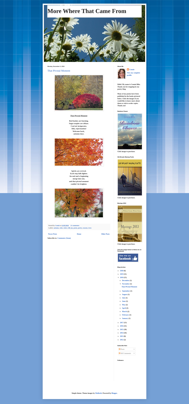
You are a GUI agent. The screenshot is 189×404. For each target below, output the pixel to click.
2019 (122, 274)
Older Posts (105, 234)
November (126, 284)
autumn (56, 228)
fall (69, 228)
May (124, 305)
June (124, 301)
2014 (122, 333)
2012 (122, 340)
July (123, 298)
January (125, 318)
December (126, 280)
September (126, 291)
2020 (122, 271)
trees (89, 228)
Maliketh (98, 393)
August (125, 294)
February (125, 315)
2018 (122, 277)
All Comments (125, 353)
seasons (85, 228)
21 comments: (75, 225)
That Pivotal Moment (58, 70)
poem (75, 228)
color (61, 228)
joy (72, 228)
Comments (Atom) (64, 238)
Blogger (114, 393)
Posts (122, 349)
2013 (122, 336)
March (124, 311)
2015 (122, 329)
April (124, 308)
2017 (122, 323)
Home (79, 234)
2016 (122, 326)
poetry (80, 228)
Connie (132, 69)
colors (65, 228)
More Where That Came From (86, 11)
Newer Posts (52, 234)
